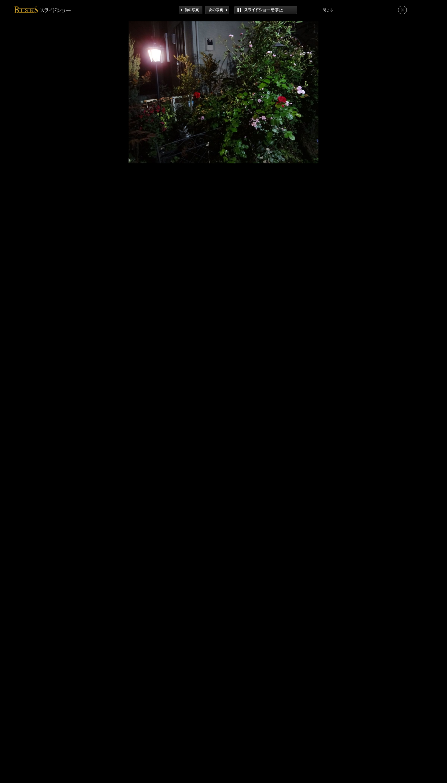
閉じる (402, 10)
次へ (217, 10)
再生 (265, 10)
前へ (190, 10)
